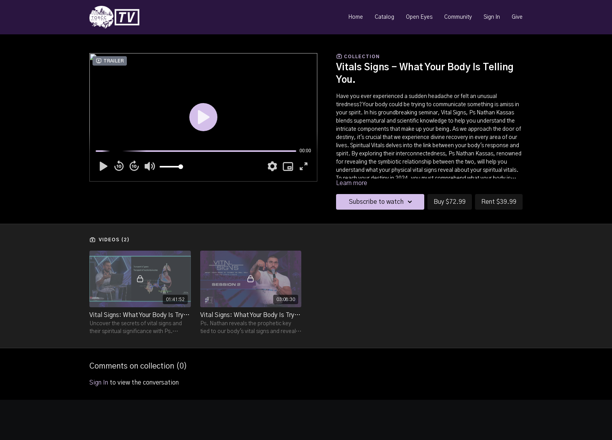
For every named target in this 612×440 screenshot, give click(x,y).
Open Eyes (419, 17)
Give (517, 17)
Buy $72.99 (450, 202)
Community (458, 17)
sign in (98, 382)
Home (355, 17)
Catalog (384, 17)
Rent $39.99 (498, 202)
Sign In (492, 17)
